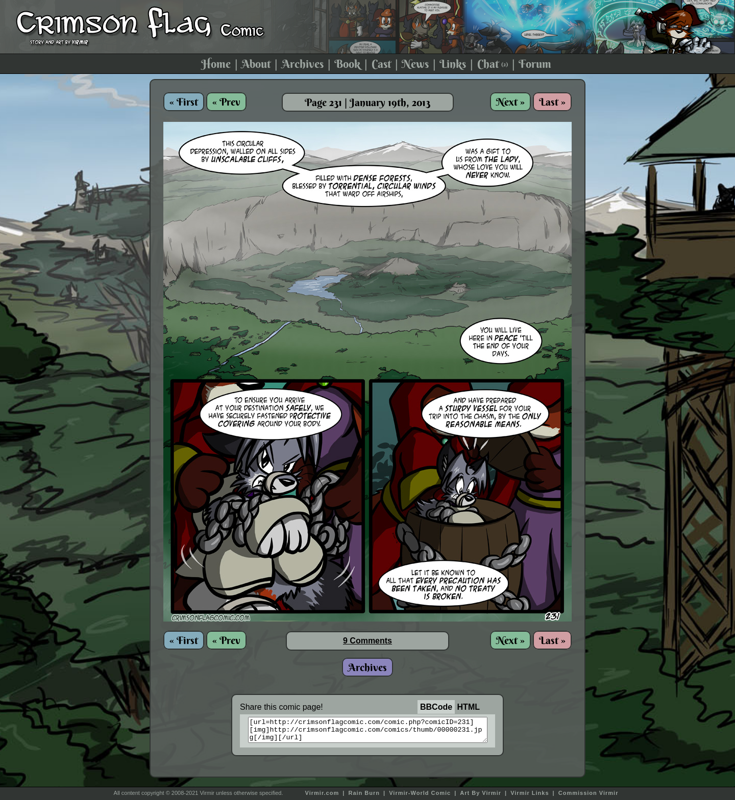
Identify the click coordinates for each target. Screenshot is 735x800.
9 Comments (367, 640)
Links (452, 64)
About (256, 64)
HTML (468, 707)
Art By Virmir (480, 793)
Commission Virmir (588, 793)
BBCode (436, 707)
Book (347, 64)
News (415, 64)
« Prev (226, 101)
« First (183, 101)
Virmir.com (322, 793)
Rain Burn (364, 793)
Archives (303, 64)
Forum (535, 64)
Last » (552, 101)
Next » (510, 101)
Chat (492, 64)
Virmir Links (529, 793)
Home (216, 64)
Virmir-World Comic (420, 793)
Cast (381, 64)
